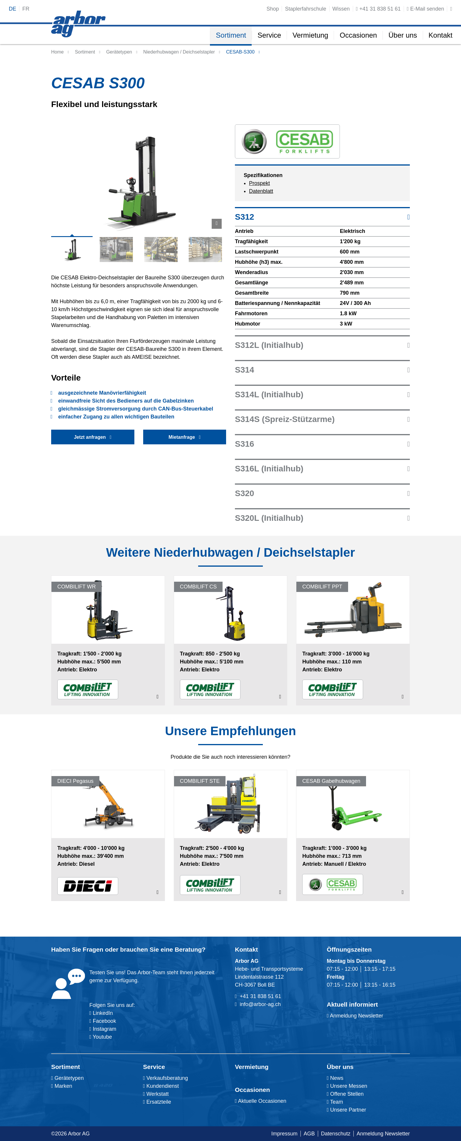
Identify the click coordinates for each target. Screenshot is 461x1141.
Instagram (103, 1029)
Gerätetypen (119, 51)
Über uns (340, 1066)
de (12, 9)
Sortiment (65, 1066)
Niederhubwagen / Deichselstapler (179, 51)
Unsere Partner (346, 1110)
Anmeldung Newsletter (355, 1016)
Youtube (100, 1037)
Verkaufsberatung (165, 1078)
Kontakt (246, 949)
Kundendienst (161, 1086)
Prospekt (259, 183)
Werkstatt (156, 1094)
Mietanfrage (184, 437)
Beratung (188, 949)
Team (335, 1102)
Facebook (103, 1021)
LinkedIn (103, 1013)
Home (57, 51)
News (335, 1078)
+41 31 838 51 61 (260, 996)
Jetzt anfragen (92, 437)
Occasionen (252, 1089)
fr (25, 9)
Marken (61, 1086)
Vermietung (251, 1066)
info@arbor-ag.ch (260, 1004)
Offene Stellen (345, 1094)
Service (154, 1066)
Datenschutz (335, 1134)
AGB (309, 1134)
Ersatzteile (157, 1102)
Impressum (284, 1134)
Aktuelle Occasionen (260, 1101)
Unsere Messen (347, 1086)
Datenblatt (261, 191)
